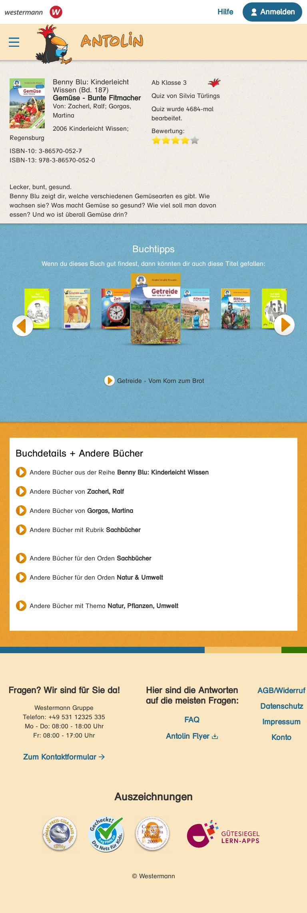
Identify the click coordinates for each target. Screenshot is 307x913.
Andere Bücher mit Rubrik (85, 530)
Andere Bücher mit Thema (104, 606)
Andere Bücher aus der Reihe (119, 472)
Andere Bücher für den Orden (90, 558)
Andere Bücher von (77, 491)
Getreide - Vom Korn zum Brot (160, 381)
